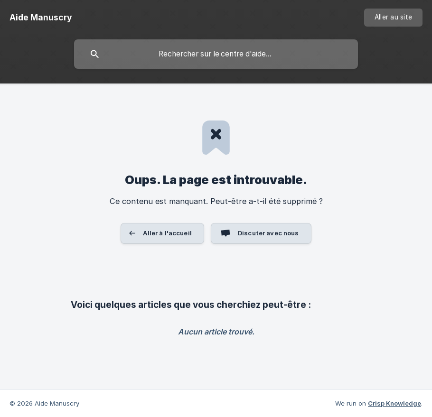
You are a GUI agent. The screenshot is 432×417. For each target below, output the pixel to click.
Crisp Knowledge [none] (394, 403)
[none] (40, 18)
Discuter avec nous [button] (268, 233)
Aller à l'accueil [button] (167, 233)
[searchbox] (216, 54)
